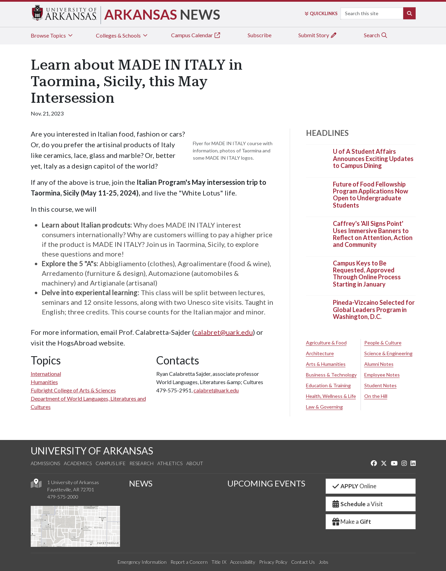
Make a (351, 521)
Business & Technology (331, 375)
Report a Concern (189, 562)
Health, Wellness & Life (331, 396)
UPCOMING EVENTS (266, 483)
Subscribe (259, 35)
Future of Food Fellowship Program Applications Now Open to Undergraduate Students (370, 194)
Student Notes (380, 385)
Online (354, 486)
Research (141, 463)
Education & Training (328, 385)
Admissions (45, 463)
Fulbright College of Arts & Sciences (73, 390)
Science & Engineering (388, 353)
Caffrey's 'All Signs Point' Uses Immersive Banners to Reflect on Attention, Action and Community (373, 234)
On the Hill (375, 396)
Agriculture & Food (326, 342)
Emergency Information (142, 562)
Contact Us (303, 562)
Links (321, 13)
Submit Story (317, 35)
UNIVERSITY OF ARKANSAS (92, 451)
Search (376, 35)
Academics (78, 463)
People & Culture (383, 342)
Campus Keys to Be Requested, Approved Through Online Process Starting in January (367, 273)
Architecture (320, 353)
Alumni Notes (379, 364)
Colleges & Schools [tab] (122, 35)
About (194, 463)
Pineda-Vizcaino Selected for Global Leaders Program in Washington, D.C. (374, 310)
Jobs (323, 562)
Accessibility (242, 562)
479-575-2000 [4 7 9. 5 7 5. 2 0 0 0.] (62, 497)
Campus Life (111, 463)
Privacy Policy (273, 562)
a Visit (357, 504)
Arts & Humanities (326, 364)
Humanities (44, 382)
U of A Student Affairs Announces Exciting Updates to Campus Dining (373, 159)
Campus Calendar (196, 35)
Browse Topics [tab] (52, 35)
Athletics (169, 463)
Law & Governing (324, 407)
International (46, 373)
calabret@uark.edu (223, 332)
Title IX (218, 562)
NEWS (140, 483)
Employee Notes (382, 375)
